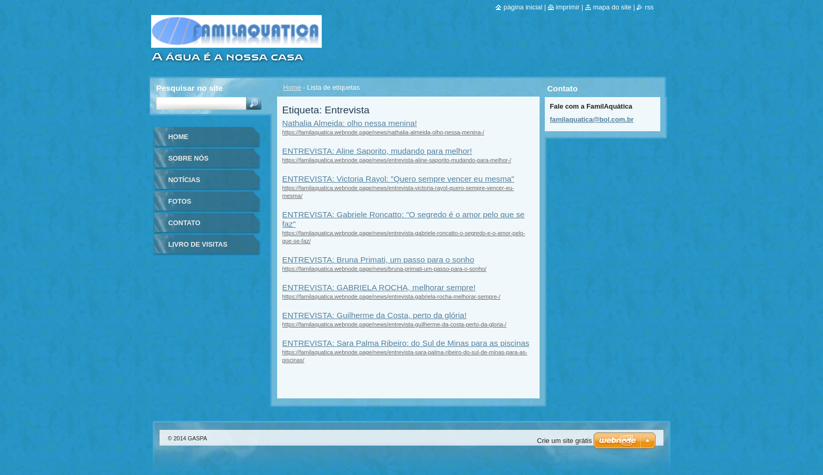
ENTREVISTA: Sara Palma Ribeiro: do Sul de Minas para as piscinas (406, 343)
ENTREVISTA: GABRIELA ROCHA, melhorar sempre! (379, 287)
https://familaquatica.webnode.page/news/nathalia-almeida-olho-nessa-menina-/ (383, 132)
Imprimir (568, 7)
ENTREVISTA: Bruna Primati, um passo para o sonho (378, 259)
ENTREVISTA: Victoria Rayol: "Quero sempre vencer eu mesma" (398, 178)
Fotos (180, 201)
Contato (184, 223)
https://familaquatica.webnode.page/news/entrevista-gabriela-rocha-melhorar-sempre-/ (391, 296)
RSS (649, 7)
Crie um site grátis (564, 441)
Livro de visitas (198, 244)
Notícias (184, 180)
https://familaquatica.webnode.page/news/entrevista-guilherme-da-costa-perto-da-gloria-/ (394, 324)
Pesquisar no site (189, 87)
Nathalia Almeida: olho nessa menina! (349, 123)
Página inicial (522, 7)
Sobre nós (188, 158)
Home (292, 87)
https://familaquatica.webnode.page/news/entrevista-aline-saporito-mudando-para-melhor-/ (396, 160)
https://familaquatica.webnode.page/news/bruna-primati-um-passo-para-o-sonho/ (384, 269)
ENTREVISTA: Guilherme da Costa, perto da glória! (374, 315)
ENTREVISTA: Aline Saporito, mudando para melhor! (377, 150)
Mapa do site (612, 7)
